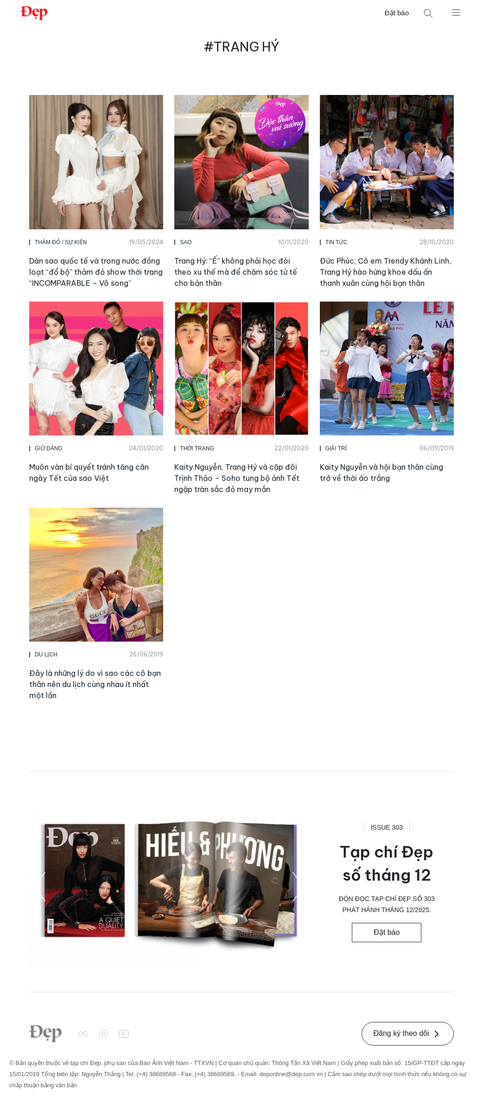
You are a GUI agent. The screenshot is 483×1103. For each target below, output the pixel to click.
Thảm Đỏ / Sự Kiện (61, 242)
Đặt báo (397, 13)
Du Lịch (46, 654)
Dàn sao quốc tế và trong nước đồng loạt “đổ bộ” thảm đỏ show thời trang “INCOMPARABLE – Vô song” (96, 272)
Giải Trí (336, 448)
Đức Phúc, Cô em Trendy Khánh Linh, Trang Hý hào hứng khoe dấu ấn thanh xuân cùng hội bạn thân (385, 272)
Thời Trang (197, 448)
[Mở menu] (456, 12)
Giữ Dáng (49, 448)
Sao (185, 242)
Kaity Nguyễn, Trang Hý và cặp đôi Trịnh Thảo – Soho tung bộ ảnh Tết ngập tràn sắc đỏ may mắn (236, 478)
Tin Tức (336, 242)
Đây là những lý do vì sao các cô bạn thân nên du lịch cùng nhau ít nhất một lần (95, 684)
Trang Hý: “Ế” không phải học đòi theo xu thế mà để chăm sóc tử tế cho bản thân (235, 272)
